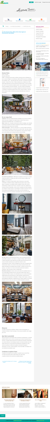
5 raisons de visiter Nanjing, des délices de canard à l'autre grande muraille (24, 362)
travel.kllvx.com (17, 420)
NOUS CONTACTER (40, 420)
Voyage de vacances (15, 26)
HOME (31, 2)
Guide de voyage (38, 2)
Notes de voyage (28, 26)
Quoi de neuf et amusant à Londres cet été (43, 73)
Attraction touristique (39, 31)
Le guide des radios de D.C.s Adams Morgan (10, 362)
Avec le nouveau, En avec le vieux (40, 400)
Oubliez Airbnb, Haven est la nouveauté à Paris (43, 89)
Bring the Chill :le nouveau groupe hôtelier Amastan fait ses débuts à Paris (43, 91)
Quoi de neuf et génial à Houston (43, 87)
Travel (7, 26)
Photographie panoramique (41, 36)
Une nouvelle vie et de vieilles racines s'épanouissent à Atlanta (43, 75)
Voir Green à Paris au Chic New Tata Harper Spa (9, 400)
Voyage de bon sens (46, 2)
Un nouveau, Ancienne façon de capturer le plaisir (25, 400)
